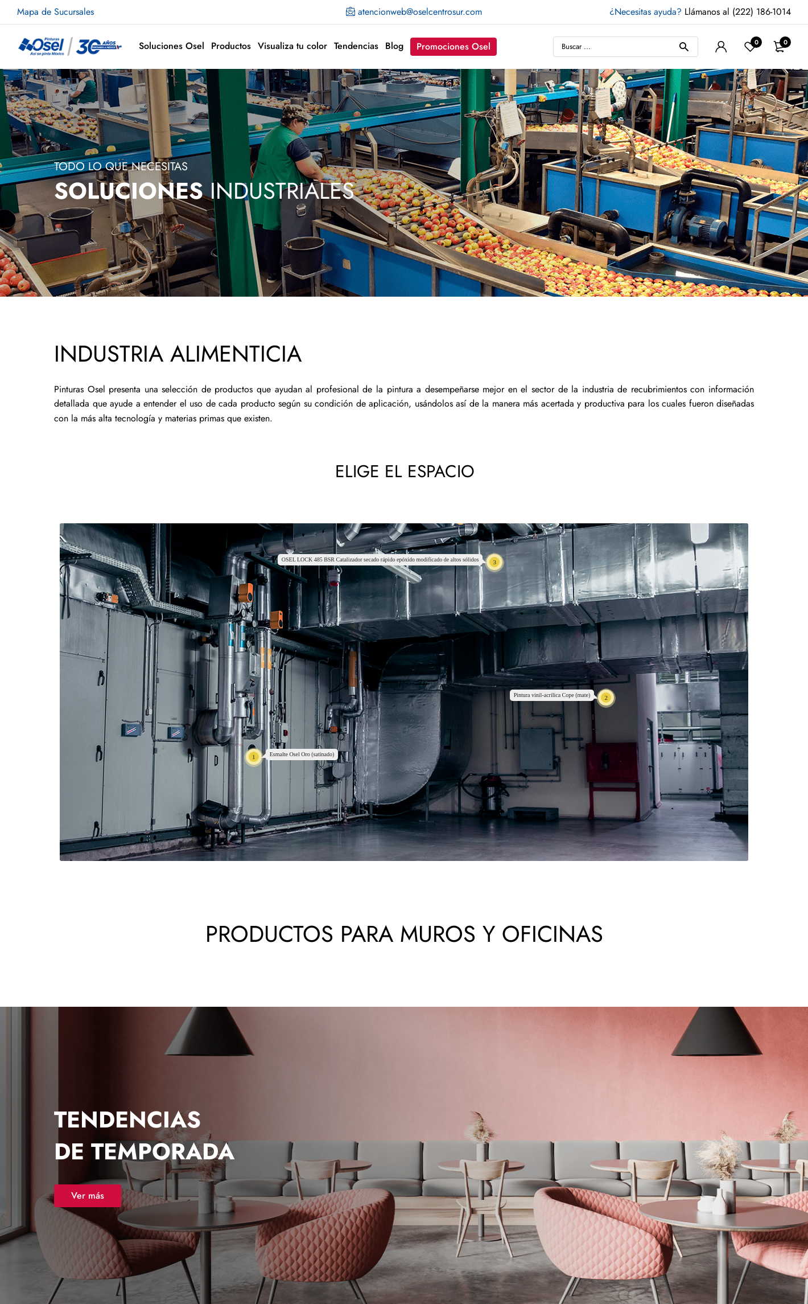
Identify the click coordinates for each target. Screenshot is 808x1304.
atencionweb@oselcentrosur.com (414, 12)
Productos (231, 45)
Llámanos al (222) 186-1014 (700, 11)
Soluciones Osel (171, 45)
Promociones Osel (453, 46)
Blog (394, 45)
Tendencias (356, 45)
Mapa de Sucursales (55, 11)
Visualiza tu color (292, 45)
